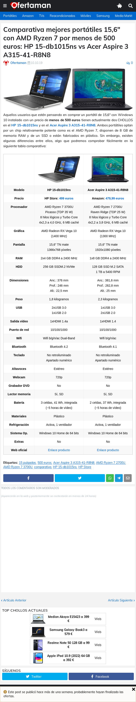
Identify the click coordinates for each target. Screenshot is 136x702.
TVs (41, 16)
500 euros (44, 462)
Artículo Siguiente (120, 600)
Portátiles (10, 16)
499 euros (66, 198)
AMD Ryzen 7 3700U (17, 467)
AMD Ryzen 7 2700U (110, 462)
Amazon (28, 16)
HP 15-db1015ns (24, 125)
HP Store (84, 467)
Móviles (86, 16)
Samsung (102, 16)
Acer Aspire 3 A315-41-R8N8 (73, 125)
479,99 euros (115, 198)
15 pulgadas (27, 462)
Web (98, 619)
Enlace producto (59, 450)
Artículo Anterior (14, 600)
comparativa (42, 467)
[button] (5, 6)
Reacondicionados (62, 16)
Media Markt (123, 16)
